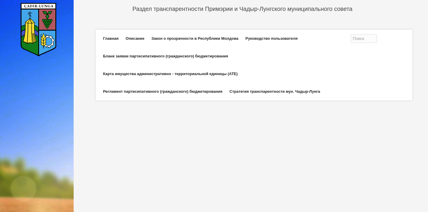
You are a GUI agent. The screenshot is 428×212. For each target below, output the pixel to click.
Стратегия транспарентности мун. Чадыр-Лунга (274, 91)
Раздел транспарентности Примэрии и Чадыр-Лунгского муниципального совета (243, 9)
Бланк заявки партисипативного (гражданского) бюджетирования (165, 56)
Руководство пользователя (271, 38)
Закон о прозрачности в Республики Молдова (194, 38)
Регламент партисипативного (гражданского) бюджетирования (162, 91)
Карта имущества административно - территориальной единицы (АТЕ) (170, 74)
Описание (135, 38)
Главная (111, 38)
